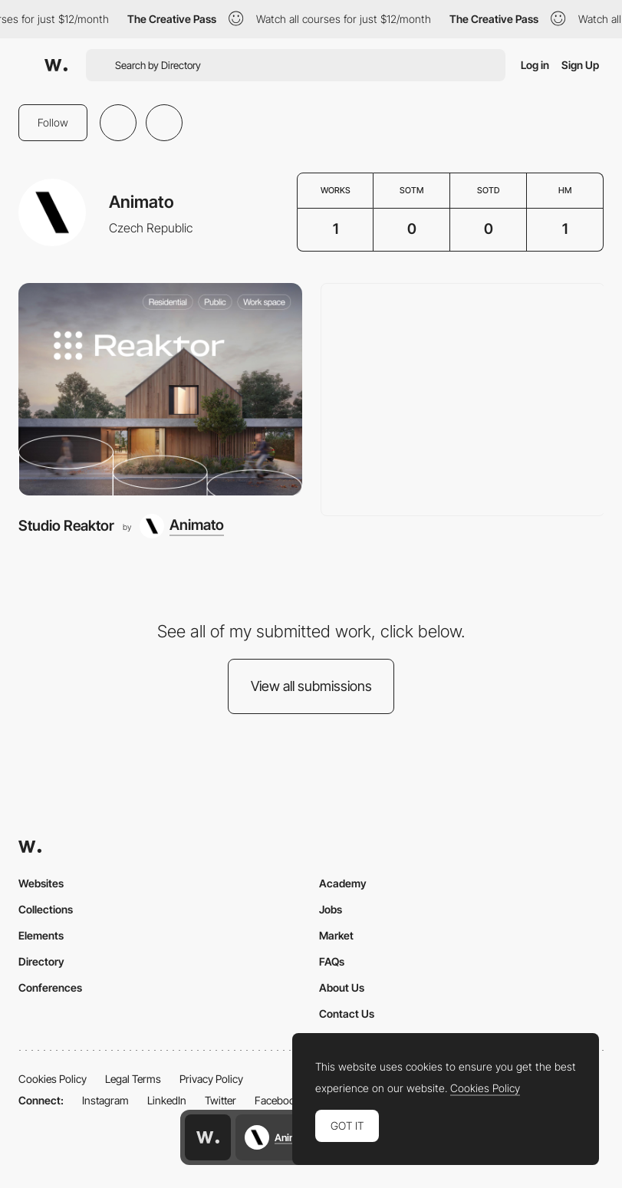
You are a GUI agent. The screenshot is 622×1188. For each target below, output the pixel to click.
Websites (41, 883)
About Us (341, 987)
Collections (45, 909)
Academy (343, 883)
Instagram (105, 1100)
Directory (41, 961)
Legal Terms (133, 1078)
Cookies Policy (52, 1078)
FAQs (331, 961)
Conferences (50, 987)
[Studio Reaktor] (160, 389)
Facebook (278, 1100)
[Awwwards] (55, 65)
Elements (41, 935)
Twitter (220, 1100)
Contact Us (346, 1013)
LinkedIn (166, 1100)
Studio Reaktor (66, 526)
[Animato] (182, 526)
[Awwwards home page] (208, 1137)
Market (336, 935)
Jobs (330, 909)
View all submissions (311, 686)
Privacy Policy (211, 1078)
